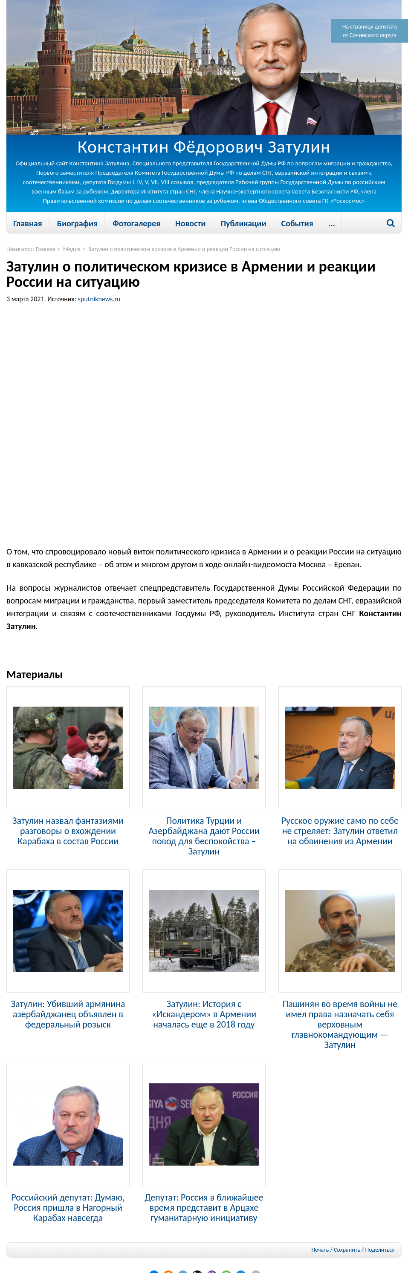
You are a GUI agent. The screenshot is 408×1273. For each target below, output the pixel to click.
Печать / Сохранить (335, 1249)
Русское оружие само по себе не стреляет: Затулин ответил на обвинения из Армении (340, 830)
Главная (27, 223)
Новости (190, 223)
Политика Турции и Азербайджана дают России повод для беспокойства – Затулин (204, 836)
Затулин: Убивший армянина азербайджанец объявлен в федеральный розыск (68, 1014)
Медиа (72, 249)
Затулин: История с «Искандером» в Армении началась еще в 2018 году (204, 1014)
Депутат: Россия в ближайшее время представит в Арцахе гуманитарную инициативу (204, 1207)
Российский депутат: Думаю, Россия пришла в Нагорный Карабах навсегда (67, 1207)
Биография (77, 223)
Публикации (243, 223)
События (297, 223)
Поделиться (380, 1250)
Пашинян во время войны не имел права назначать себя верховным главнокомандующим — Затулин (340, 1024)
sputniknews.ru (99, 299)
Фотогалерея (136, 223)
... (331, 223)
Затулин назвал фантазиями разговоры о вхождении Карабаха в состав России (68, 830)
